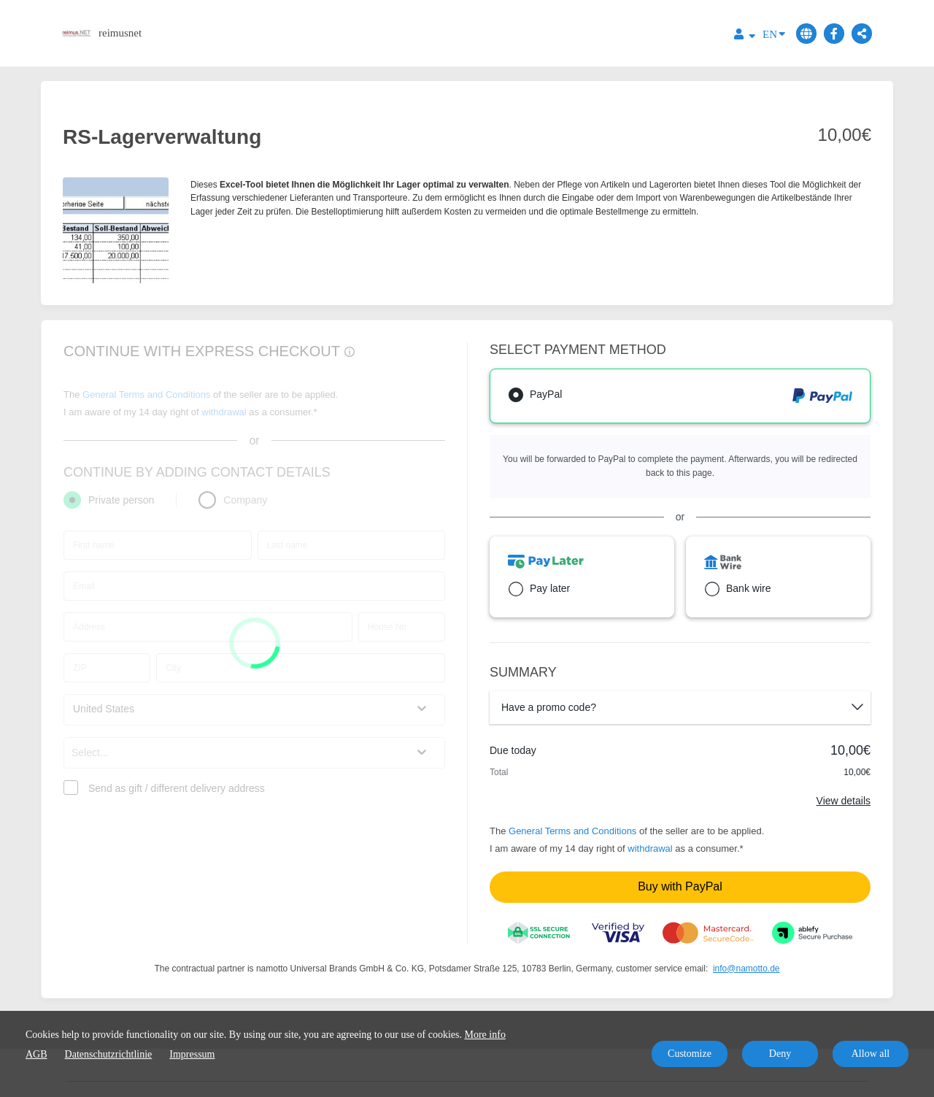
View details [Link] (844, 801)
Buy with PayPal (680, 886)
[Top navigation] (744, 36)
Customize (689, 1053)
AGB (36, 1054)
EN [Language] (774, 33)
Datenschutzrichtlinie (109, 1054)
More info (485, 1034)
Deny (780, 1053)
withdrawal (650, 848)
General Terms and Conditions (572, 830)
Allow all (871, 1053)
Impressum (192, 1054)
